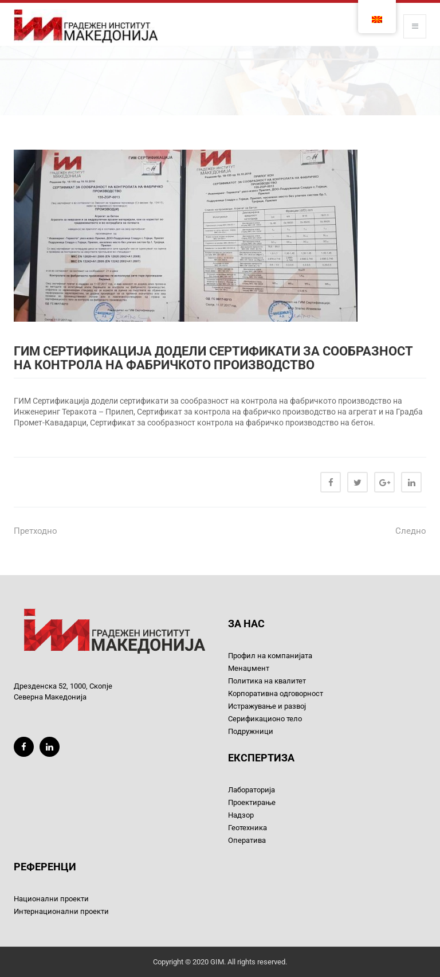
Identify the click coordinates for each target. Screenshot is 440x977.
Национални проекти (51, 898)
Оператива (247, 840)
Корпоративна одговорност (275, 693)
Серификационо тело (265, 718)
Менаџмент (248, 668)
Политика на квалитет (267, 681)
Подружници (250, 731)
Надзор (241, 815)
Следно (410, 531)
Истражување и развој (267, 706)
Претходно (35, 531)
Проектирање (252, 802)
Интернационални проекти (61, 911)
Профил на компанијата (270, 655)
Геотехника (247, 827)
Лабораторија (251, 789)
